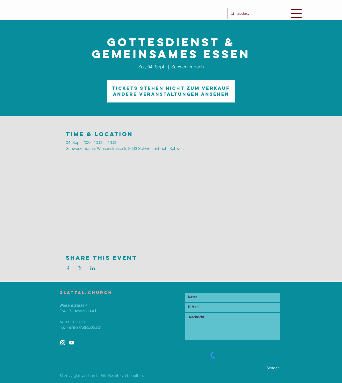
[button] (296, 13)
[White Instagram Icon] (62, 342)
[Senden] (262, 368)
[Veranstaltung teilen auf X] (80, 268)
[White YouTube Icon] (71, 342)
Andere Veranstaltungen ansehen (171, 94)
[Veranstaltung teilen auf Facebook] (68, 268)
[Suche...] (253, 13)
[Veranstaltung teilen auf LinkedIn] (92, 268)
